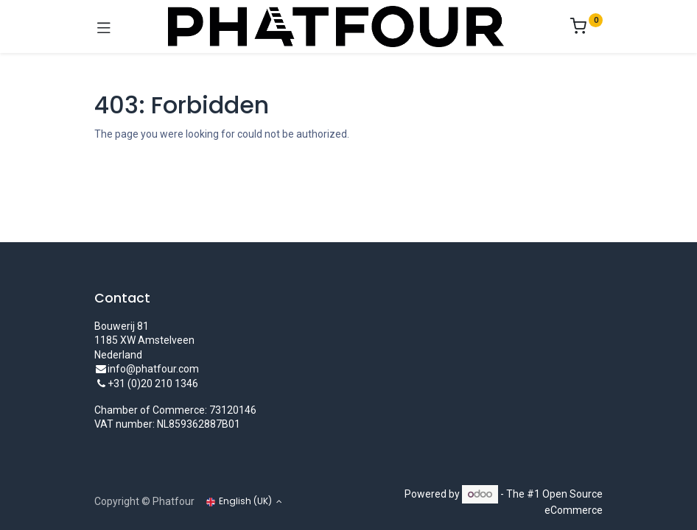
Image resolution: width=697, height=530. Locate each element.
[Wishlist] (498, 509)
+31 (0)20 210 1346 (153, 383)
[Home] (48, 510)
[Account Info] (649, 509)
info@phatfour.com (153, 369)
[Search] (199, 510)
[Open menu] (348, 514)
